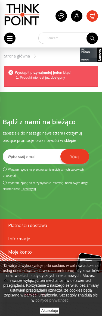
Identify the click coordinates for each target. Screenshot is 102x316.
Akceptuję (49, 310)
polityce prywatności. (52, 300)
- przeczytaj (28, 189)
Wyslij (74, 156)
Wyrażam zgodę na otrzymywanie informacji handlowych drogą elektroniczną (45, 185)
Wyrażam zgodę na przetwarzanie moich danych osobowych (44, 172)
